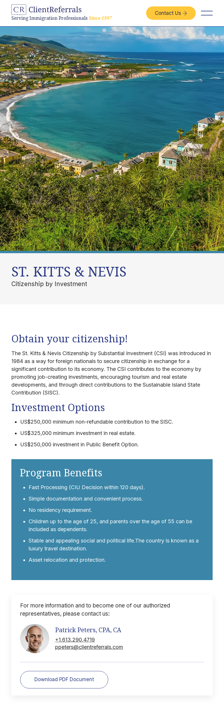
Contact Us (171, 13)
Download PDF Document (64, 679)
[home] (61, 13)
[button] (207, 13)
